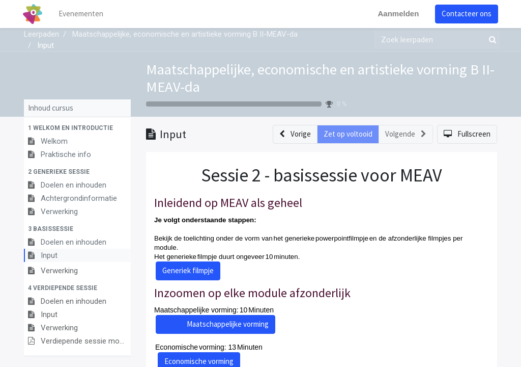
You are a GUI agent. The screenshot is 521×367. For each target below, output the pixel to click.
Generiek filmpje (188, 270)
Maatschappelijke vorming (228, 324)
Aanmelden (397, 13)
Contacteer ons (465, 13)
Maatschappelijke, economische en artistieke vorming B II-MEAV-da (320, 78)
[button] (77, 128)
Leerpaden (41, 34)
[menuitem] (82, 14)
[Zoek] (490, 40)
